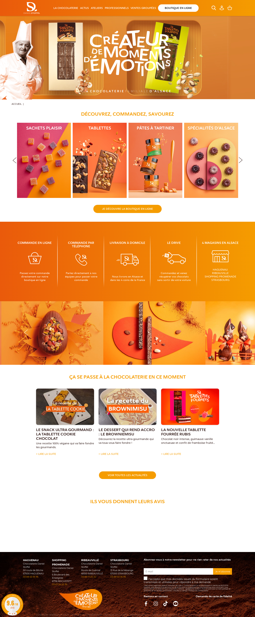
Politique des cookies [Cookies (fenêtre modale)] (116, 615)
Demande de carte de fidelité (214, 596)
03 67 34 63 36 (59, 584)
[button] (241, 159)
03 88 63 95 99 (118, 576)
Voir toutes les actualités (127, 475)
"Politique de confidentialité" (198, 591)
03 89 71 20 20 (88, 576)
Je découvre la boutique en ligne (127, 208)
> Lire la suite (46, 454)
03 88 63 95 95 (30, 576)
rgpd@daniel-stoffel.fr (193, 589)
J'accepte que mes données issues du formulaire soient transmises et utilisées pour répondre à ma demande (188, 584)
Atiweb (179, 615)
